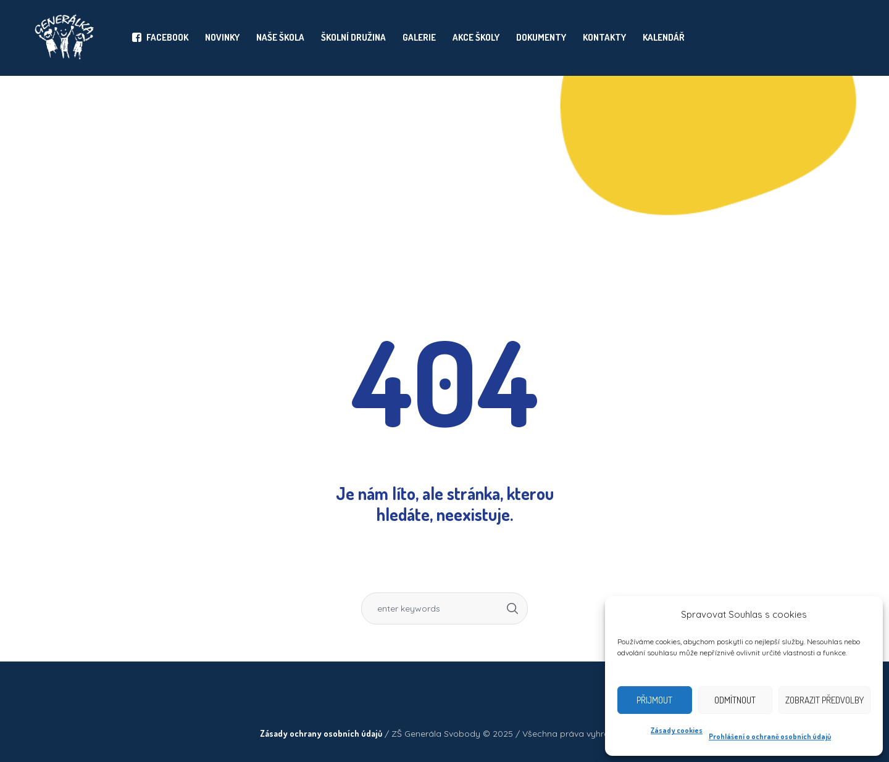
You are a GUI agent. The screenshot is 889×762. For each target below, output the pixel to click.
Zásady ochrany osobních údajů (321, 733)
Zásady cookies (677, 730)
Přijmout (654, 700)
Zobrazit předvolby (824, 700)
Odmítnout (735, 700)
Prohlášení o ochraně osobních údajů (770, 736)
